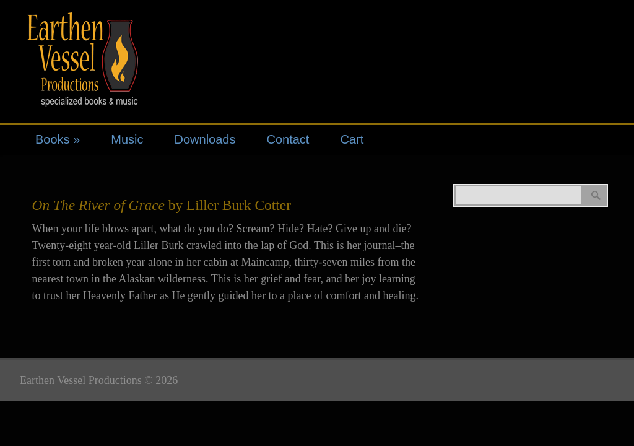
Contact (287, 139)
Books (57, 139)
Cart (351, 139)
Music (127, 139)
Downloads (205, 139)
